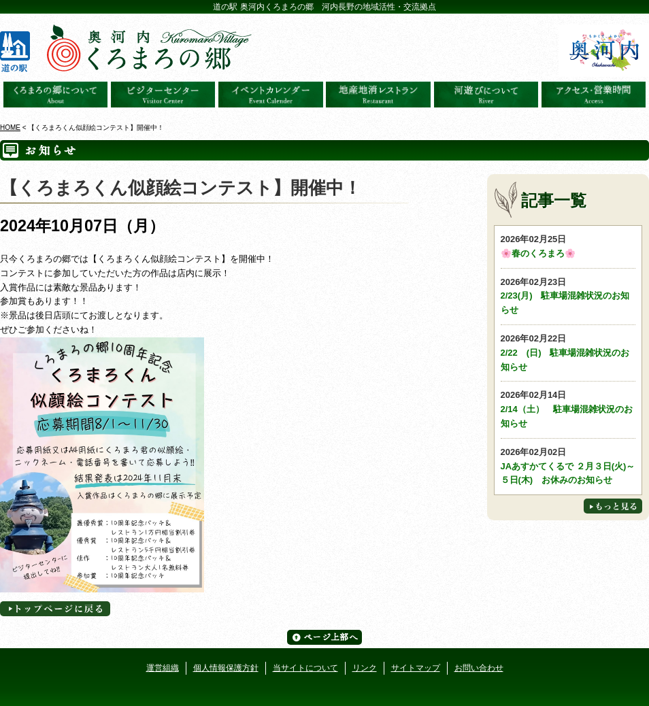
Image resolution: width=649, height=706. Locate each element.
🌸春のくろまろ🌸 (568, 245)
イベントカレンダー (270, 94)
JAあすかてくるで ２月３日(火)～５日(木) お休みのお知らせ (568, 466)
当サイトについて (305, 668)
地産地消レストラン (378, 94)
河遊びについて (486, 94)
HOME (10, 127)
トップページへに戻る (55, 608)
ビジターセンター (163, 94)
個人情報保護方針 (226, 668)
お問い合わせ (478, 668)
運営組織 (162, 668)
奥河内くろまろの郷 (55, 94)
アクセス (594, 94)
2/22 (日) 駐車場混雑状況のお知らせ (568, 352)
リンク (364, 668)
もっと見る (613, 506)
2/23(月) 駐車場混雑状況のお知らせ (568, 295)
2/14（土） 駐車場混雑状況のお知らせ (568, 408)
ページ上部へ (324, 637)
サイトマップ (415, 668)
